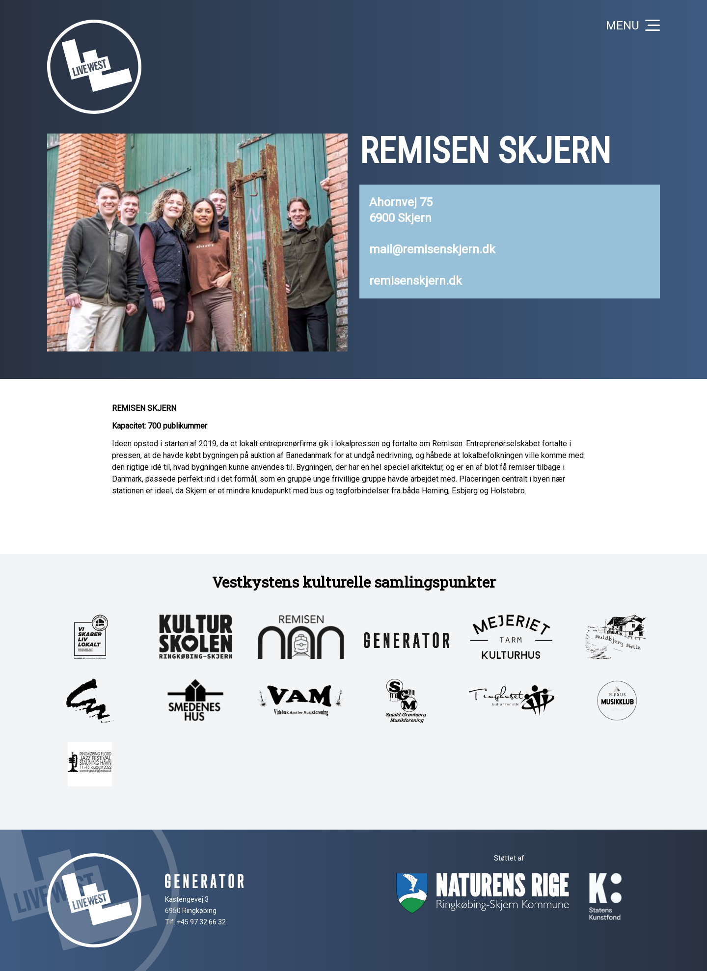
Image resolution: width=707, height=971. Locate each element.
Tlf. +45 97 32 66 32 (195, 922)
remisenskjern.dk (415, 281)
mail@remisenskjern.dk (432, 249)
